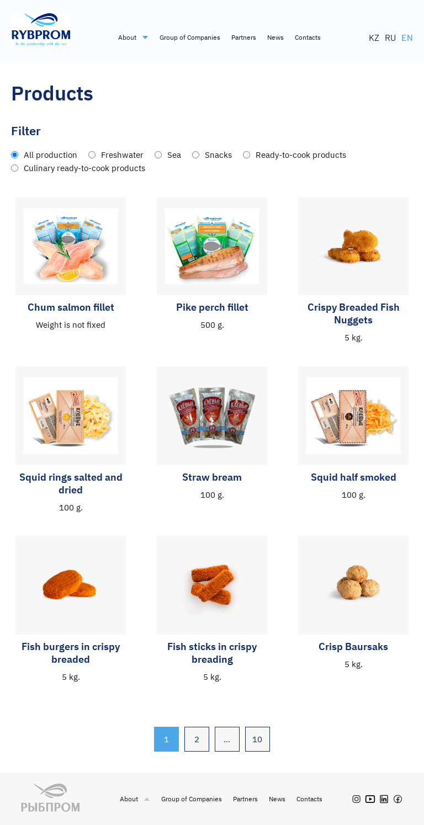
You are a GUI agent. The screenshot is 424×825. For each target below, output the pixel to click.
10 (257, 739)
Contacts (308, 37)
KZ (374, 37)
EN (407, 37)
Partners (243, 37)
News (275, 37)
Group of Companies (190, 37)
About (133, 37)
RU (390, 37)
